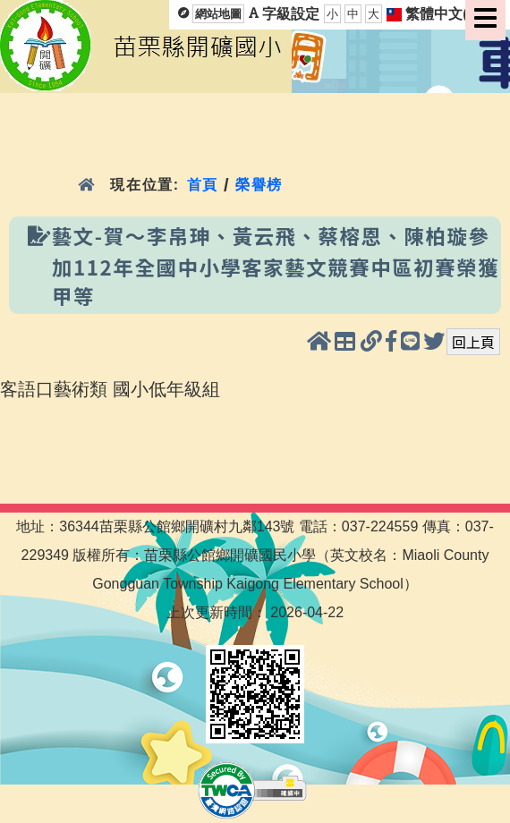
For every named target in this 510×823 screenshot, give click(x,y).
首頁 (203, 184)
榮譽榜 (259, 184)
